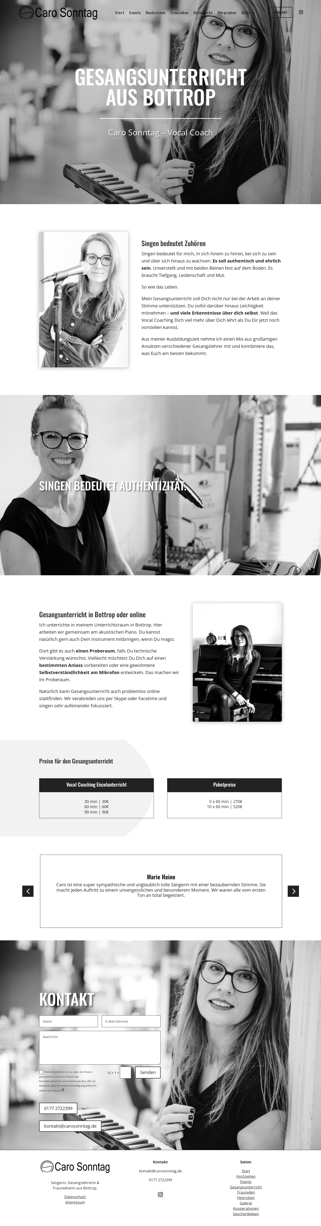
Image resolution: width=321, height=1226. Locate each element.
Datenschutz (75, 1196)
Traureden (246, 1192)
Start (246, 1171)
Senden (148, 1072)
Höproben (246, 1197)
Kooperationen (246, 1208)
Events (245, 1181)
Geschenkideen (246, 1213)
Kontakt (280, 12)
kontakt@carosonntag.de (70, 1126)
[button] (28, 891)
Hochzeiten (246, 1176)
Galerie (246, 1203)
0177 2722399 (58, 1108)
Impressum (75, 1202)
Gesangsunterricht (246, 1187)
